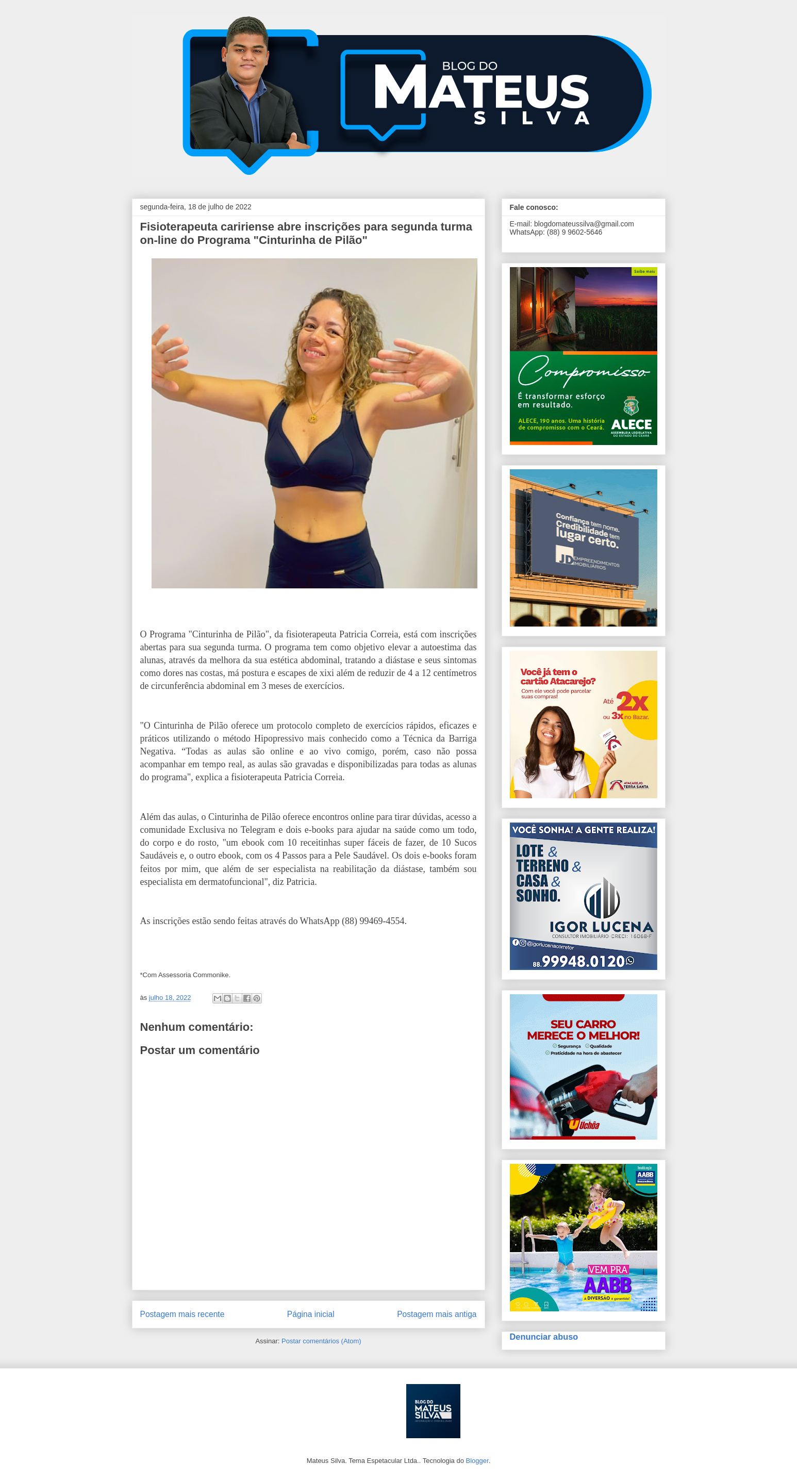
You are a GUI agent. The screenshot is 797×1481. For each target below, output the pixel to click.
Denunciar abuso (544, 1336)
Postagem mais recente (182, 1314)
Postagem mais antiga (436, 1314)
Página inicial (311, 1314)
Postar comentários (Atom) (321, 1341)
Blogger (477, 1460)
